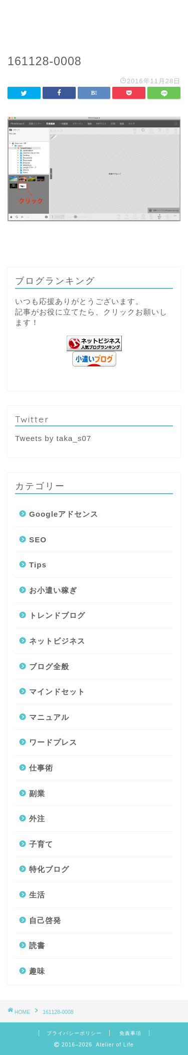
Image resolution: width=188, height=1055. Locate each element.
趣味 (37, 971)
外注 (37, 818)
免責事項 (130, 1033)
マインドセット (57, 691)
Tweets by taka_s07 (53, 438)
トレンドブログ (57, 615)
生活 (37, 894)
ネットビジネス (57, 641)
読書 (37, 945)
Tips (38, 564)
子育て (41, 844)
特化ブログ (49, 869)
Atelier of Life (94, 21)
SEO (38, 539)
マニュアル (49, 717)
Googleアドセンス (63, 514)
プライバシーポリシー (74, 1033)
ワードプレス (53, 742)
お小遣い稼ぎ (53, 590)
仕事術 (41, 768)
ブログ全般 (49, 666)
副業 (37, 793)
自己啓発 (45, 920)
